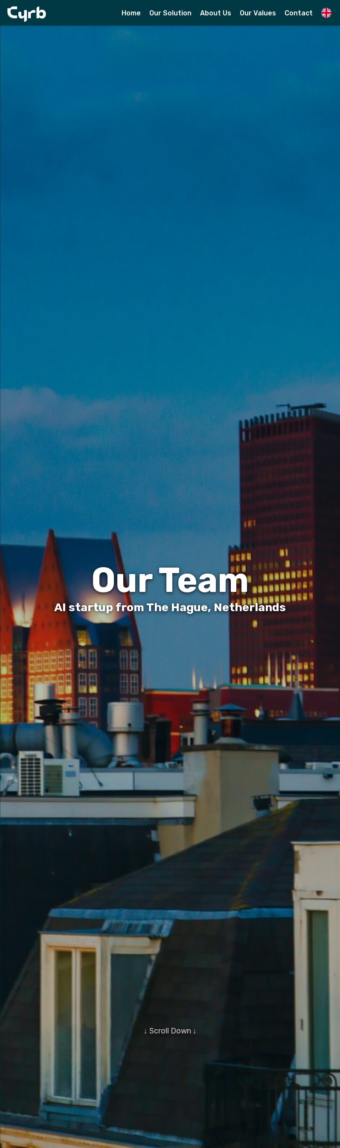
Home (131, 13)
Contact (299, 13)
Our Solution (170, 13)
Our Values (258, 13)
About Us (215, 13)
